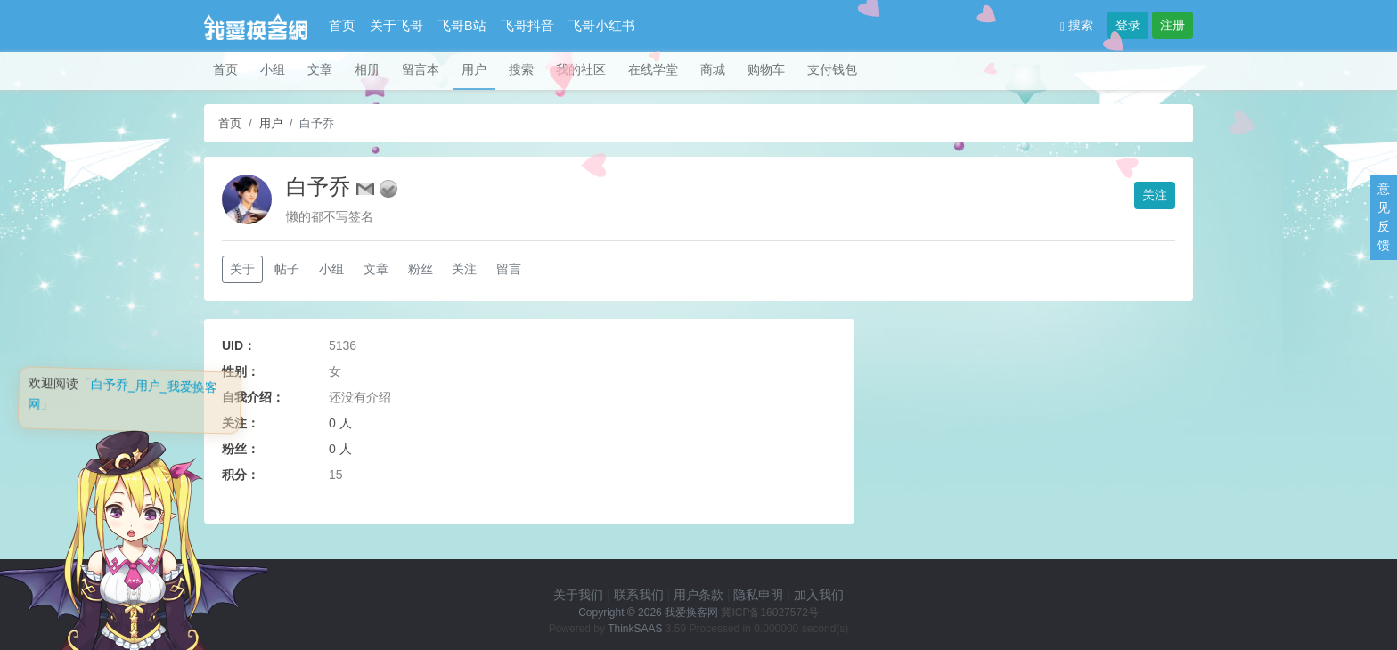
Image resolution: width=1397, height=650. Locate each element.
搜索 (1076, 25)
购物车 (766, 69)
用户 (474, 69)
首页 (342, 25)
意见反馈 (1383, 217)
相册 (367, 69)
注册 (1172, 25)
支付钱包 (832, 69)
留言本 (420, 69)
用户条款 (698, 595)
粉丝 (420, 269)
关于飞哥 (396, 25)
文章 (319, 69)
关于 (242, 269)
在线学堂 (653, 69)
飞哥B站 (461, 25)
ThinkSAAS (635, 628)
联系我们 (639, 595)
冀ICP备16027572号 (769, 612)
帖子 (286, 269)
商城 (712, 69)
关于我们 (578, 595)
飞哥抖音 (527, 25)
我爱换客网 (691, 612)
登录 (1127, 25)
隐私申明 (758, 595)
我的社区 (581, 69)
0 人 (340, 423)
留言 (508, 269)
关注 (1154, 195)
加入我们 (819, 595)
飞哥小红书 (601, 25)
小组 (272, 69)
